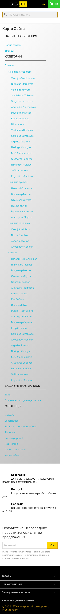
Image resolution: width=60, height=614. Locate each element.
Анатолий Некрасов (22, 287)
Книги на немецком (19, 223)
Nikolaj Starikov (19, 235)
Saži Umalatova (19, 170)
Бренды (9, 50)
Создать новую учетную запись (23, 400)
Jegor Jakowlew (20, 241)
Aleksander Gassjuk (22, 246)
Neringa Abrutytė (21, 147)
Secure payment (14, 438)
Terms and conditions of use (20, 426)
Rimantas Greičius (21, 164)
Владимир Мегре (21, 194)
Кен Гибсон (17, 299)
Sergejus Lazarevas (22, 101)
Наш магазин (12, 443)
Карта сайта (12, 455)
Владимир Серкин (21, 322)
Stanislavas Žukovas (22, 95)
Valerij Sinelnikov (20, 229)
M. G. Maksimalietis (21, 153)
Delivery (9, 415)
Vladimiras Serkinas (22, 130)
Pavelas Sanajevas (21, 112)
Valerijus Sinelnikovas (23, 78)
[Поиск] (30, 14)
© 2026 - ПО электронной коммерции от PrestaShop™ (26, 608)
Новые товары (13, 45)
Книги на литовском (19, 71)
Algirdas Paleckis (20, 141)
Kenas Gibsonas (20, 118)
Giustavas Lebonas (21, 159)
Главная (9, 65)
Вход (7, 394)
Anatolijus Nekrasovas (23, 107)
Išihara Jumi (17, 124)
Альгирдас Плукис (21, 217)
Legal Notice (12, 420)
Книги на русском (18, 182)
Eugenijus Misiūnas (22, 176)
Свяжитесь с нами (15, 449)
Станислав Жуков (21, 200)
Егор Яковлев (19, 328)
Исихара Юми (19, 205)
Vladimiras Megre (21, 89)
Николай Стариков (21, 188)
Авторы (12, 252)
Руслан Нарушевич (22, 211)
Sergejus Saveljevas (22, 135)
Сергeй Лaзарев (20, 282)
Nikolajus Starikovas (22, 84)
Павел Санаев (19, 293)
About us (10, 432)
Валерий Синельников (24, 259)
